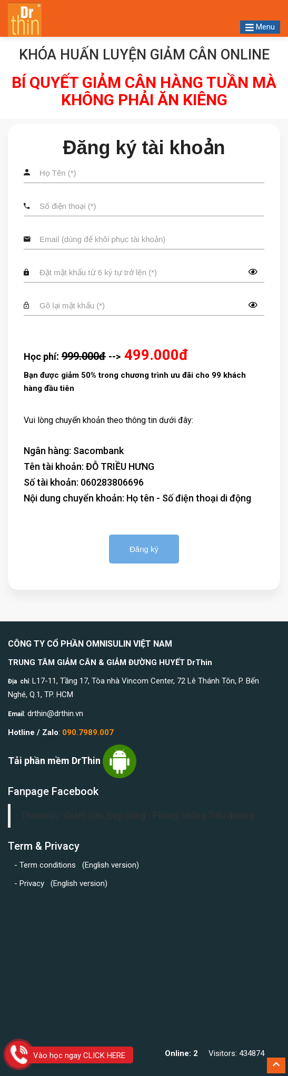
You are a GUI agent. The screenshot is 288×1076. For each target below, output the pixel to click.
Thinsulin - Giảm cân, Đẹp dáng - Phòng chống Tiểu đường (137, 815)
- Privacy (31, 883)
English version (110, 865)
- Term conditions (46, 865)
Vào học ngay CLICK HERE (79, 1055)
